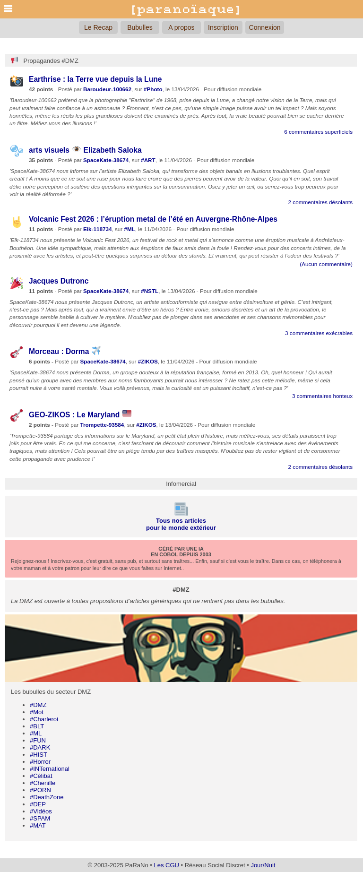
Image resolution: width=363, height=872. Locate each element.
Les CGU (166, 865)
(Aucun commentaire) (326, 264)
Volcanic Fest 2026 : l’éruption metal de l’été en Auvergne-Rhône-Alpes (153, 219)
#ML (36, 733)
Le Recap (98, 27)
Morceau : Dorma (65, 351)
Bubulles (140, 27)
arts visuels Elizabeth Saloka (85, 150)
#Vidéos (41, 811)
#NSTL (149, 291)
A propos (181, 27)
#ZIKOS (148, 361)
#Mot (36, 712)
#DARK (40, 747)
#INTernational (49, 768)
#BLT (37, 726)
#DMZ (38, 704)
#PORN (40, 790)
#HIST (38, 754)
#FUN (38, 740)
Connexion (265, 27)
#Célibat (41, 775)
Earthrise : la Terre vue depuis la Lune (95, 79)
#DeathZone (47, 797)
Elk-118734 (97, 229)
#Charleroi (44, 719)
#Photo (153, 89)
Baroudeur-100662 (107, 89)
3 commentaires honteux (322, 396)
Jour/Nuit (263, 865)
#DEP (38, 804)
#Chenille (42, 782)
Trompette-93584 (102, 425)
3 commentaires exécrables (319, 333)
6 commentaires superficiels (318, 132)
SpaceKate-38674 (106, 160)
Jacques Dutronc (59, 281)
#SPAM (40, 818)
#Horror (40, 761)
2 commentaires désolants (320, 202)
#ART (148, 160)
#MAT (38, 825)
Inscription (223, 27)
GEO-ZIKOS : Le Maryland (80, 415)
